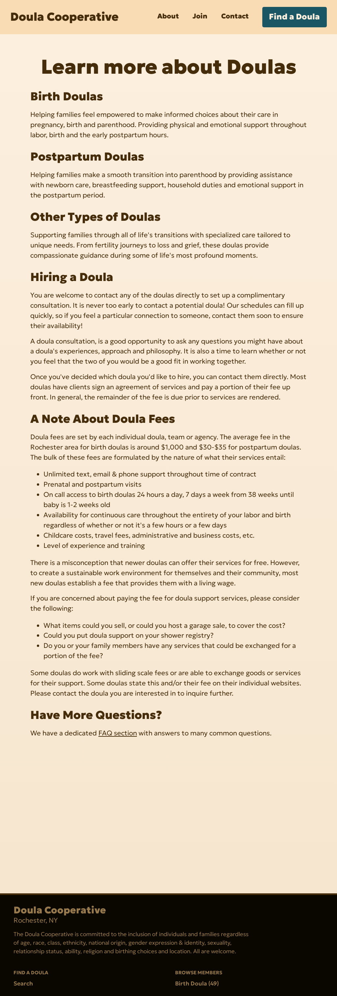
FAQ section (117, 733)
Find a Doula (294, 17)
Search (23, 983)
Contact (235, 16)
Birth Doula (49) (197, 983)
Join (200, 16)
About (168, 16)
